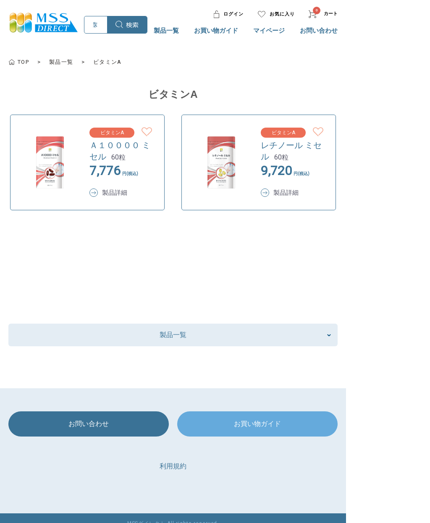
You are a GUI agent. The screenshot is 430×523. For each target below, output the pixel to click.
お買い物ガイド (299, 30)
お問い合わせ (402, 30)
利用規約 (215, 455)
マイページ (352, 30)
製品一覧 (249, 30)
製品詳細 (115, 182)
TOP (24, 62)
